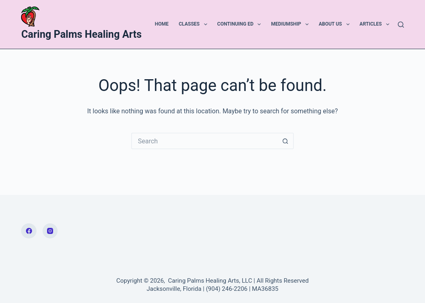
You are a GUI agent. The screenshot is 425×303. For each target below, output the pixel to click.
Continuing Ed (240, 24)
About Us (336, 24)
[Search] (401, 25)
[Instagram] (50, 231)
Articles (376, 24)
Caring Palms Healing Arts (81, 34)
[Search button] (285, 141)
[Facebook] (28, 231)
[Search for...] (204, 141)
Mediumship (291, 24)
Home (162, 24)
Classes (194, 24)
